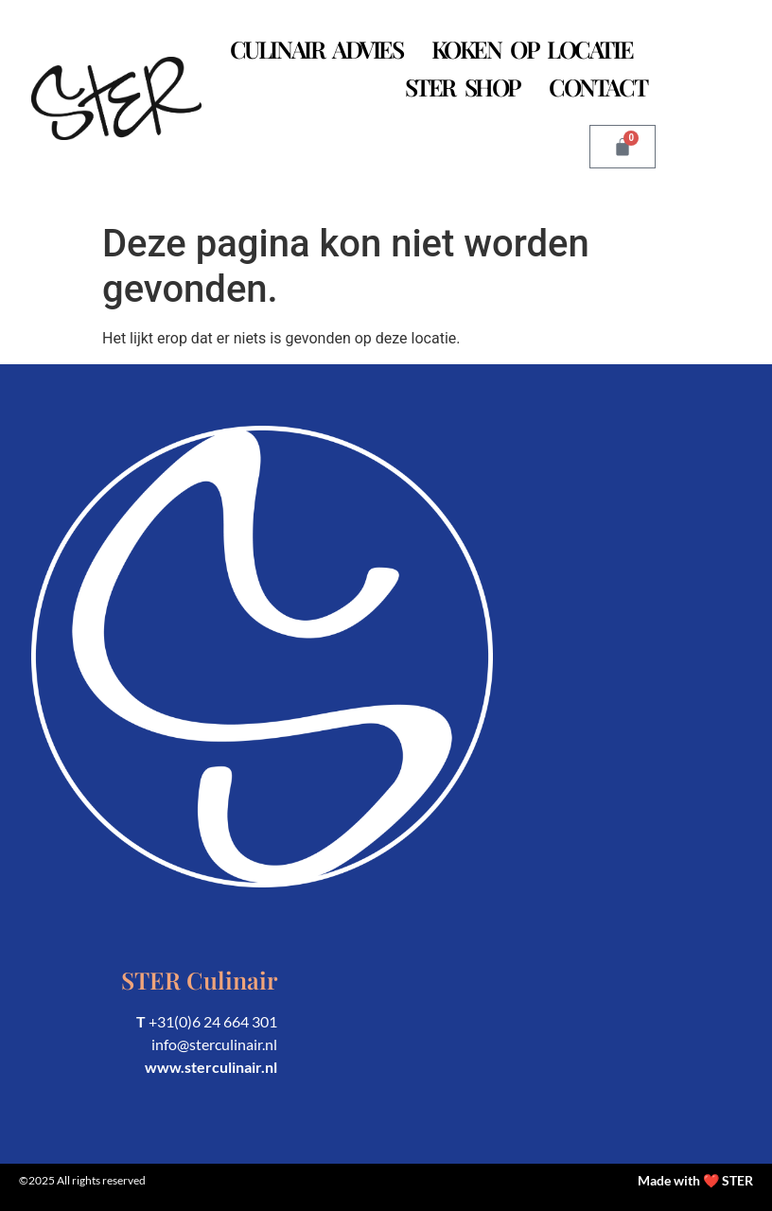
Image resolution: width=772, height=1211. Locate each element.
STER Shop (462, 86)
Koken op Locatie (532, 48)
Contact (597, 86)
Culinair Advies (316, 48)
